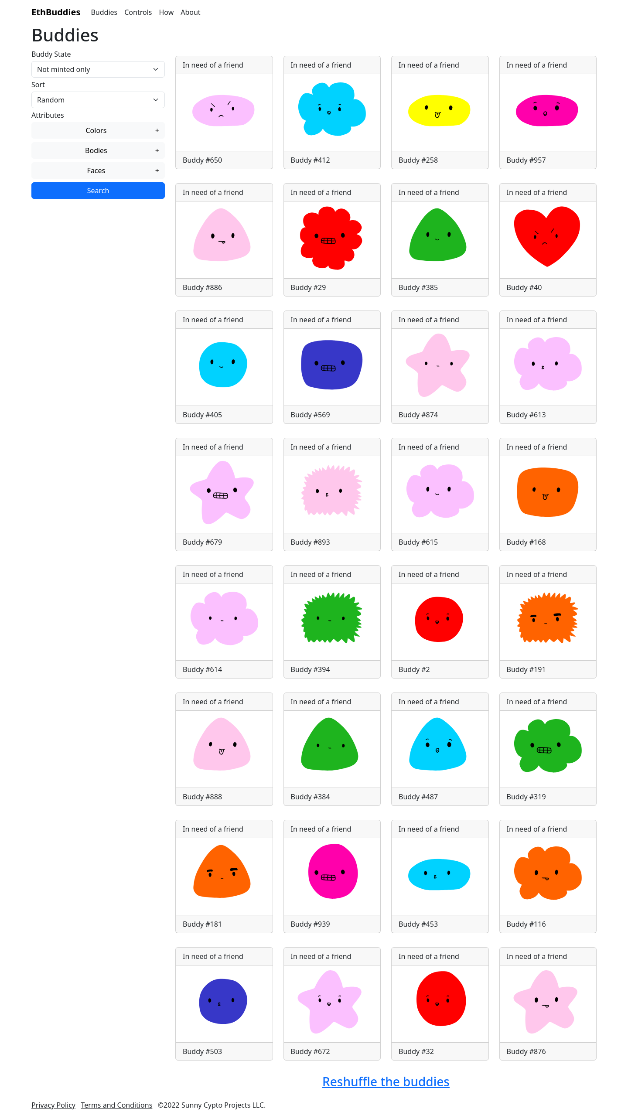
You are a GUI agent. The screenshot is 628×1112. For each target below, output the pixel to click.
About (190, 12)
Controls (138, 12)
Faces (123, 170)
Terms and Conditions (116, 1105)
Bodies (122, 150)
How (166, 12)
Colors (122, 130)
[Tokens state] (98, 69)
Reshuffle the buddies (386, 1081)
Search (98, 190)
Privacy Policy (53, 1105)
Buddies (104, 12)
